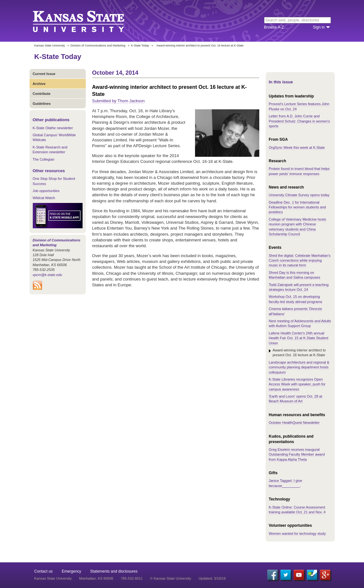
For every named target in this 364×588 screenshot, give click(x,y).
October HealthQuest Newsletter (294, 422)
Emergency (71, 571)
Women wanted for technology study (297, 533)
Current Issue (44, 74)
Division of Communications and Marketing (98, 45)
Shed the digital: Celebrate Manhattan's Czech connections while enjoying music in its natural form (300, 260)
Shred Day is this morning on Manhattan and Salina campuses (294, 275)
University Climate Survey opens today (299, 195)
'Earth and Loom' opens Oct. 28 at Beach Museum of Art (295, 398)
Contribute (42, 94)
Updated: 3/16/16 (212, 578)
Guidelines (42, 103)
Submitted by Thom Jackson (118, 100)
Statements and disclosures (114, 571)
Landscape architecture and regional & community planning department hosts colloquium (299, 367)
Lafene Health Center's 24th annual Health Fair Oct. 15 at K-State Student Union (298, 338)
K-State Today (140, 45)
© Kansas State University (170, 578)
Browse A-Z (274, 27)
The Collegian (44, 159)
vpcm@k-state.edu (47, 275)
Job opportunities (46, 191)
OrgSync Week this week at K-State (297, 147)
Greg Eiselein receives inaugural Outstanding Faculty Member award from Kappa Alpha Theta (297, 454)
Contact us (43, 571)
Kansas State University (86, 21)
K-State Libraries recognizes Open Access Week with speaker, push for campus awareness (297, 384)
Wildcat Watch (44, 198)
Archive (39, 84)
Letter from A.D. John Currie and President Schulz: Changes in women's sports (299, 121)
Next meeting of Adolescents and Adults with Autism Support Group (300, 323)
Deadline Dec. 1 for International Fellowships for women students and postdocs (297, 207)
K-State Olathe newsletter (53, 128)
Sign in (319, 27)
